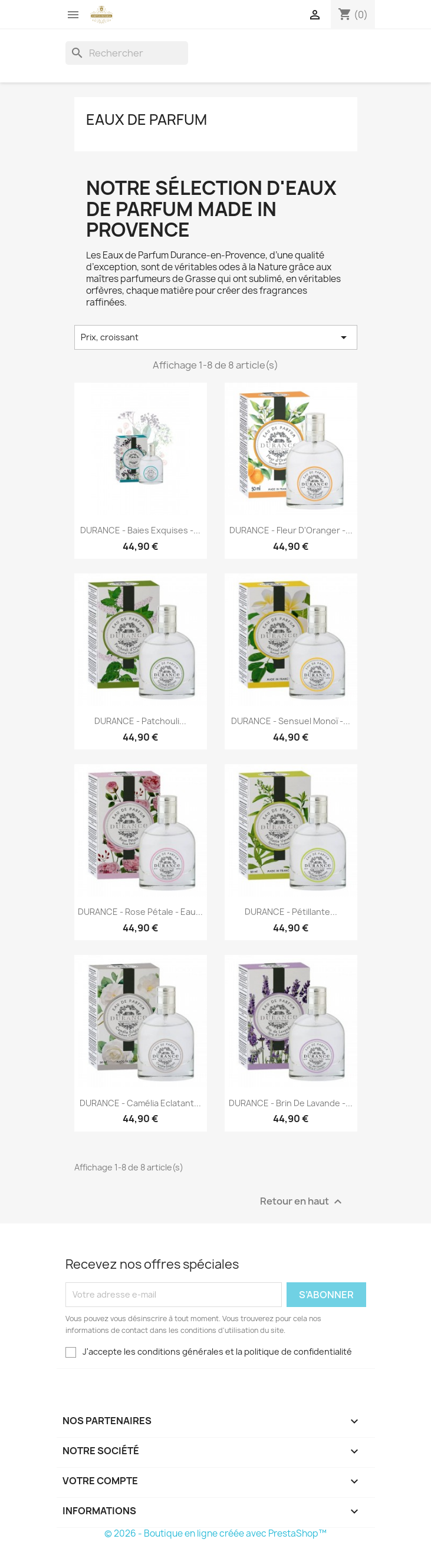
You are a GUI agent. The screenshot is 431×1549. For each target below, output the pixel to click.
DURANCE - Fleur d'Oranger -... (291, 530)
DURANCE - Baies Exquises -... (140, 530)
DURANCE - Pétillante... (291, 911)
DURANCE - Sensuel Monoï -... (290, 721)
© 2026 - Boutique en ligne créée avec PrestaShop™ (215, 1533)
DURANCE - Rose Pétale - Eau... (140, 911)
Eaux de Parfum (146, 120)
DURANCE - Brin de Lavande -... (291, 1103)
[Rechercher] (126, 53)
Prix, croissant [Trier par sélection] (216, 337)
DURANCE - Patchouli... (140, 721)
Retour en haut (302, 1201)
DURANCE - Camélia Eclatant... (140, 1103)
